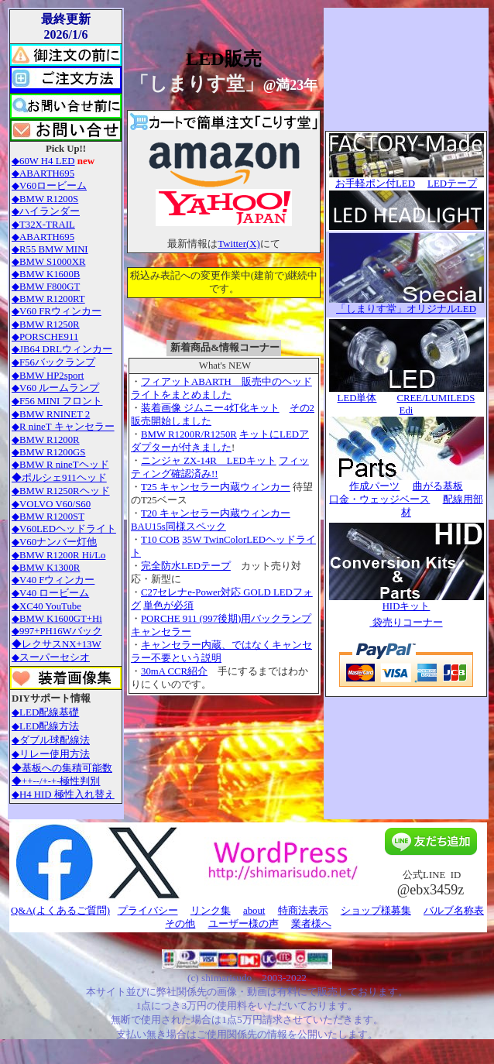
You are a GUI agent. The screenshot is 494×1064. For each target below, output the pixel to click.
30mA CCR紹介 (174, 671)
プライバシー (148, 910)
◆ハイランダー (46, 211)
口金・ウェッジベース (379, 499)
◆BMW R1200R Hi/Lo (58, 555)
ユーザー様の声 (243, 923)
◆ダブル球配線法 (51, 740)
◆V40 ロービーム (50, 593)
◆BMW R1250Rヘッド (61, 491)
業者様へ (311, 923)
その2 (302, 408)
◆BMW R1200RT (48, 298)
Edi (406, 410)
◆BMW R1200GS (48, 452)
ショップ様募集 (376, 910)
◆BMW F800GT (46, 286)
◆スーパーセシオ (51, 657)
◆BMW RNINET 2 (51, 414)
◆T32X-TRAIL (43, 224)
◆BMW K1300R (46, 567)
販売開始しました (171, 421)
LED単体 (357, 398)
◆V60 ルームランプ (55, 388)
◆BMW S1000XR (48, 261)
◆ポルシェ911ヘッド (59, 477)
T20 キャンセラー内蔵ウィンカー (215, 513)
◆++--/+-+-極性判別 (56, 781)
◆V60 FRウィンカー (56, 311)
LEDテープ (452, 183)
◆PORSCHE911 (45, 336)
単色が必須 (168, 605)
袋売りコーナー (405, 622)
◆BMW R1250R (46, 324)
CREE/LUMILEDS (435, 398)
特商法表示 (303, 910)
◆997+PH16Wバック (57, 631)
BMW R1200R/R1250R (189, 434)
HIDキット (407, 606)
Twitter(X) (239, 244)
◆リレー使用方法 (51, 754)
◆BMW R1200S (45, 199)
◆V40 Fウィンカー (53, 580)
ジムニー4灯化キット (230, 408)
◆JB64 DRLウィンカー (62, 349)
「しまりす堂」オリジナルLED (406, 309)
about (254, 910)
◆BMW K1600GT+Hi (57, 618)
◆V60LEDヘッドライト (64, 528)
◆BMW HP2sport (48, 375)
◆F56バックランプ (53, 362)
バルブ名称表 (454, 910)
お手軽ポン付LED (406, 179)
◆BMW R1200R (46, 439)
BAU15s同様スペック (178, 526)
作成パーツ (374, 486)
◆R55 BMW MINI (50, 249)
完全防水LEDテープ (186, 566)
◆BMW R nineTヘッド (60, 464)
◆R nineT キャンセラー (63, 426)
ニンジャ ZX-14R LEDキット (208, 460)
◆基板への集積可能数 (62, 768)
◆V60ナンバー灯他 (54, 542)
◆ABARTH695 (43, 173)
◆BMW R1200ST (48, 516)
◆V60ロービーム (49, 185)
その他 (180, 923)
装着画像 (161, 408)
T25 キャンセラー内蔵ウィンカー (215, 487)
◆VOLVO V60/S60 (51, 504)
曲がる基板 (438, 486)
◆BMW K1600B (46, 274)
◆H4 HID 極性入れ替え (63, 794)
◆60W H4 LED (43, 161)
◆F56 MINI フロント (57, 401)
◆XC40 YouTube (46, 606)
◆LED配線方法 (45, 726)
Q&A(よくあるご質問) (60, 910)
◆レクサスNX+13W (56, 644)
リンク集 (210, 910)
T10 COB (160, 539)
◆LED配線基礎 (45, 712)
